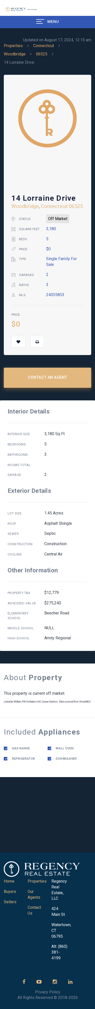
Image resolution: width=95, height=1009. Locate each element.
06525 (41, 54)
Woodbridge (15, 54)
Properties (13, 45)
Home (9, 881)
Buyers (10, 891)
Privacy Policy (47, 992)
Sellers (10, 901)
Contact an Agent (47, 377)
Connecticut (43, 45)
